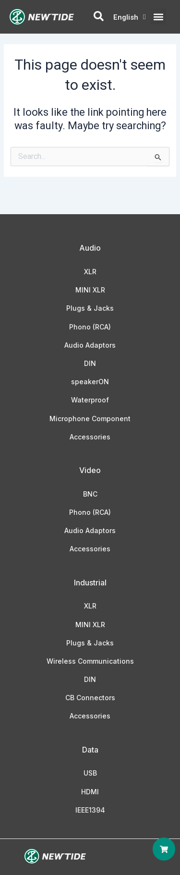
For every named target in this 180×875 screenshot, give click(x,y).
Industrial (90, 582)
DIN (90, 363)
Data (90, 749)
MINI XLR (90, 290)
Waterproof (90, 400)
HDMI (90, 792)
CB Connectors (90, 697)
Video (90, 470)
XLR (90, 271)
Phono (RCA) (90, 327)
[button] (158, 16)
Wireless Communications (90, 661)
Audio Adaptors (90, 345)
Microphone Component (90, 418)
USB (90, 773)
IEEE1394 (90, 810)
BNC (90, 494)
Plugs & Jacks (90, 308)
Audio (90, 248)
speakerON (90, 381)
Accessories (90, 437)
